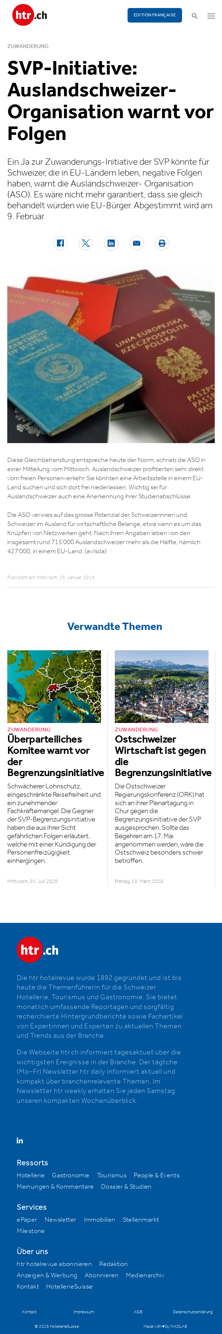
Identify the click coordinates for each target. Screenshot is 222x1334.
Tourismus (112, 1175)
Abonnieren (101, 1275)
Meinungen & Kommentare (55, 1187)
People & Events (156, 1175)
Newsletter (61, 1220)
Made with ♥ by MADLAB (165, 1326)
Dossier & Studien (126, 1187)
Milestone (31, 1231)
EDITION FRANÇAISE (155, 15)
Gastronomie (70, 1175)
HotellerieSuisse (69, 1287)
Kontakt (28, 1287)
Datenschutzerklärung (193, 1312)
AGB (138, 1312)
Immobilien (100, 1220)
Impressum (83, 1312)
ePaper (27, 1220)
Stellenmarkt (141, 1220)
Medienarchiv (145, 1275)
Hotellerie (31, 1175)
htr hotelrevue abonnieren (54, 1264)
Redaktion (113, 1264)
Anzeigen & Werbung (47, 1275)
